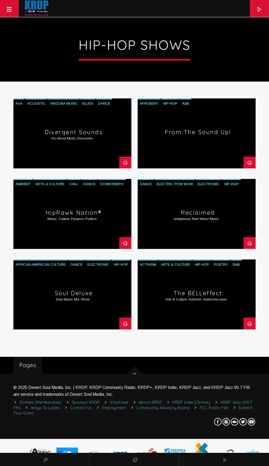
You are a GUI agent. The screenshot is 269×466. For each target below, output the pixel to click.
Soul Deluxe (74, 293)
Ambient (22, 184)
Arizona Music (63, 104)
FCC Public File (214, 407)
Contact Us (81, 407)
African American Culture (40, 265)
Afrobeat (149, 104)
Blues (87, 104)
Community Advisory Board (162, 407)
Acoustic (36, 104)
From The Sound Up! (198, 132)
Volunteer (119, 402)
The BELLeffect (198, 293)
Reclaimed (198, 212)
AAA (19, 104)
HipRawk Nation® (74, 212)
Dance (104, 104)
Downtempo (111, 184)
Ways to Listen (45, 407)
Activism (148, 265)
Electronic (208, 184)
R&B (185, 104)
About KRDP (150, 402)
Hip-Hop (170, 104)
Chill (74, 184)
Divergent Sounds (74, 132)
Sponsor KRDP (86, 402)
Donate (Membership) (41, 402)
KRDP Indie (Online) (191, 402)
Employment (114, 407)
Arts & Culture (49, 184)
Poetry (221, 265)
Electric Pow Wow (175, 184)
